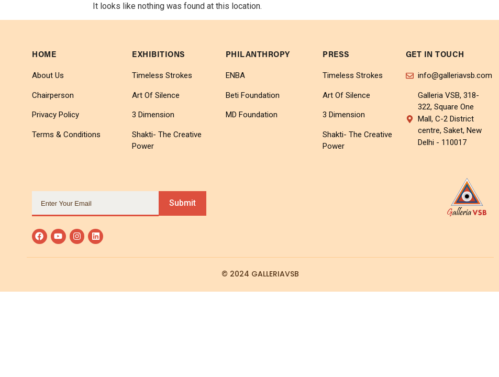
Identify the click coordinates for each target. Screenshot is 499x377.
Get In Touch (435, 55)
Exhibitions (158, 55)
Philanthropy (258, 55)
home (44, 55)
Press (336, 55)
